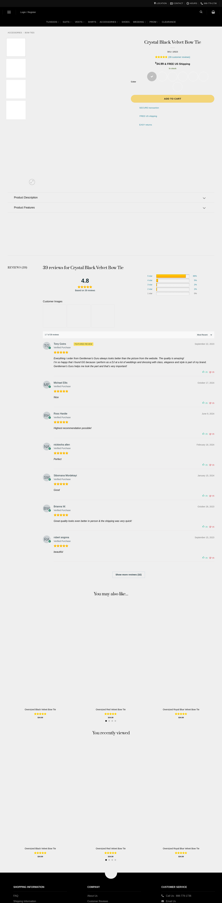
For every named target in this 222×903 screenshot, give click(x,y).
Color (133, 82)
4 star (150, 280)
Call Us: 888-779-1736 (178, 896)
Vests (79, 22)
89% (195, 276)
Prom (154, 22)
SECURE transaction (149, 108)
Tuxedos (52, 22)
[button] (9, 12)
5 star (150, 276)
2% (195, 285)
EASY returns (145, 125)
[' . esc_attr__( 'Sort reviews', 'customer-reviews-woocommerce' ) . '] (204, 335)
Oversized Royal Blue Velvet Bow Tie (181, 709)
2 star (150, 289)
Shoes (126, 22)
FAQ (15, 896)
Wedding (139, 22)
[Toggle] (204, 198)
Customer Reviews (97, 901)
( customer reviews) (179, 57)
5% (195, 280)
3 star (150, 285)
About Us (92, 896)
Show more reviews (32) (129, 574)
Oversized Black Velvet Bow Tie (40, 709)
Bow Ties (29, 32)
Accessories (109, 22)
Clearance (169, 22)
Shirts (92, 22)
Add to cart (172, 98)
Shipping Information (24, 901)
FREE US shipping (148, 116)
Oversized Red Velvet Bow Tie (111, 709)
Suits (67, 22)
